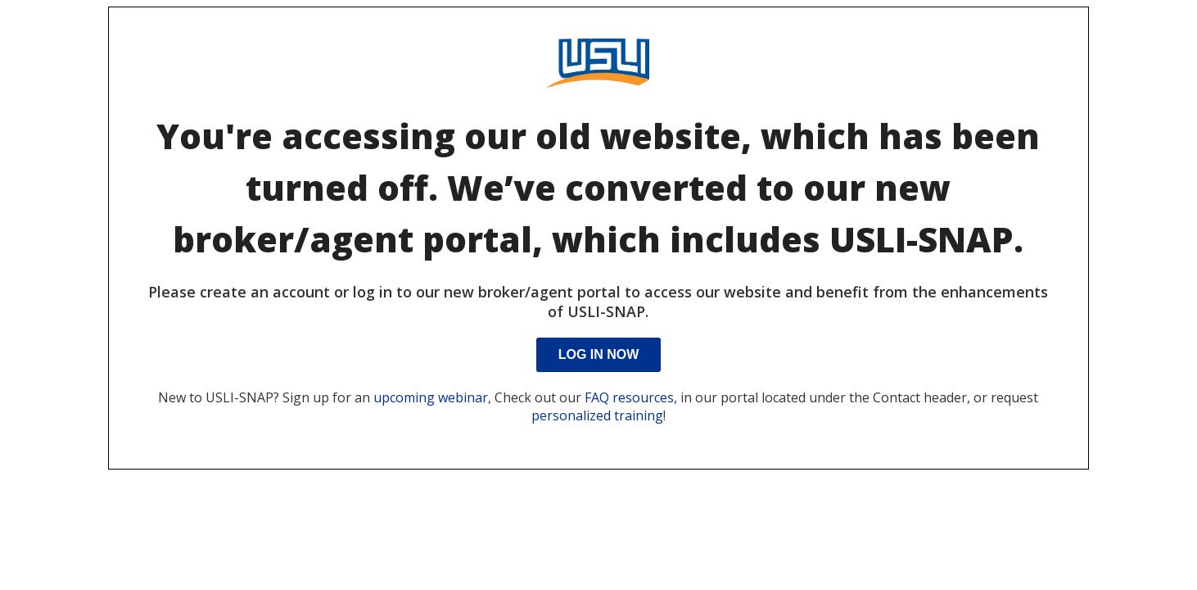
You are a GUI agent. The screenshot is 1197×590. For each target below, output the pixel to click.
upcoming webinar (430, 397)
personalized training (597, 415)
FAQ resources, (631, 397)
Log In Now (598, 354)
